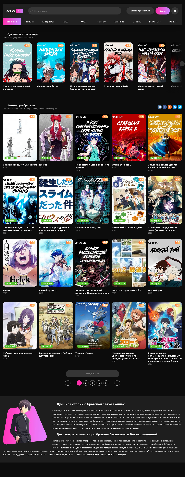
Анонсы (137, 22)
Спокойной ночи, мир (88, 227)
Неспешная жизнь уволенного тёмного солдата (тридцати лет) (125, 356)
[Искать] (31, 10)
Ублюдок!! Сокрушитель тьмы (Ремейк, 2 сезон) (162, 228)
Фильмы (30, 22)
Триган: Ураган (84, 353)
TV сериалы (48, 22)
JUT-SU (15, 11)
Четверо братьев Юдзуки (127, 227)
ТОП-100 (101, 22)
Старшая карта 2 (121, 164)
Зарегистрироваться (140, 11)
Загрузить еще (92, 374)
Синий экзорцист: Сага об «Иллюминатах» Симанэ (18, 228)
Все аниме (12, 22)
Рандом (173, 22)
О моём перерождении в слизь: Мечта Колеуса (54, 228)
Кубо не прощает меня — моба (17, 354)
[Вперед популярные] (182, 63)
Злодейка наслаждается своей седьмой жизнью (162, 166)
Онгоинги (119, 22)
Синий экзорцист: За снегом (20, 164)
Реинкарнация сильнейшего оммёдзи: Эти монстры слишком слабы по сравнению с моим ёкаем (165, 357)
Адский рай (155, 290)
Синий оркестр (48, 290)
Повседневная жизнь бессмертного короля (83, 87)
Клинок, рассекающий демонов (16, 87)
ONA (83, 22)
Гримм (43, 164)
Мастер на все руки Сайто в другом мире (55, 354)
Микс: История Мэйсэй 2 (126, 290)
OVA (65, 22)
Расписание (155, 22)
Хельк (6, 290)
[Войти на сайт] (163, 10)
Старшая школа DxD (116, 86)
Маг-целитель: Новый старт (150, 87)
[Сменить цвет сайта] (174, 10)
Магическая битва (47, 86)
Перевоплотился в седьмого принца (92, 166)
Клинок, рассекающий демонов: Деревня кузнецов (92, 291)
